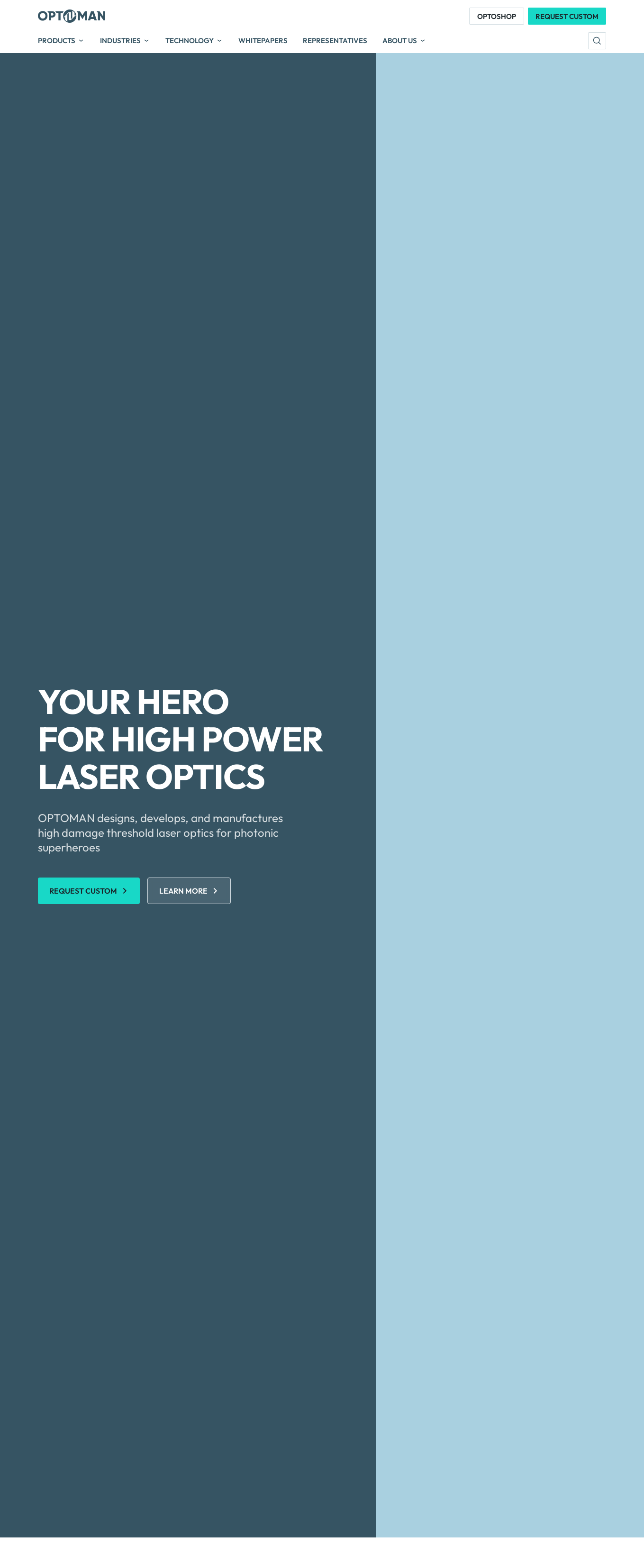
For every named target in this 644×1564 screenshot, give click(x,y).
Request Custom (567, 16)
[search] (597, 40)
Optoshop (496, 16)
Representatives (335, 41)
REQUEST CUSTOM (83, 891)
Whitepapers (263, 41)
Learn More (183, 891)
